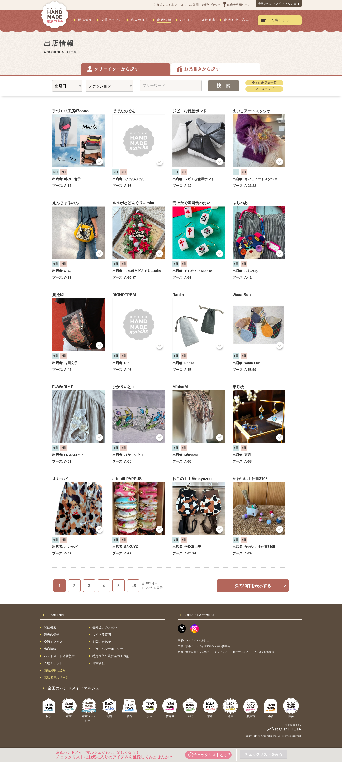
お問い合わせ (211, 4)
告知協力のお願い (165, 4)
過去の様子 (140, 20)
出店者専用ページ (239, 4)
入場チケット (282, 20)
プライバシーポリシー (107, 649)
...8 (133, 586)
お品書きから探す (202, 69)
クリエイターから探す (116, 69)
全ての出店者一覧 (264, 82)
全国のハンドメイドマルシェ (277, 3)
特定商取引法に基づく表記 (110, 656)
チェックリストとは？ (209, 754)
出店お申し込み (236, 20)
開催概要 (85, 20)
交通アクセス (111, 20)
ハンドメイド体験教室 (198, 20)
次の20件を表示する (260, 586)
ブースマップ (264, 89)
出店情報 (164, 20)
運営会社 (98, 663)
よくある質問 (190, 4)
